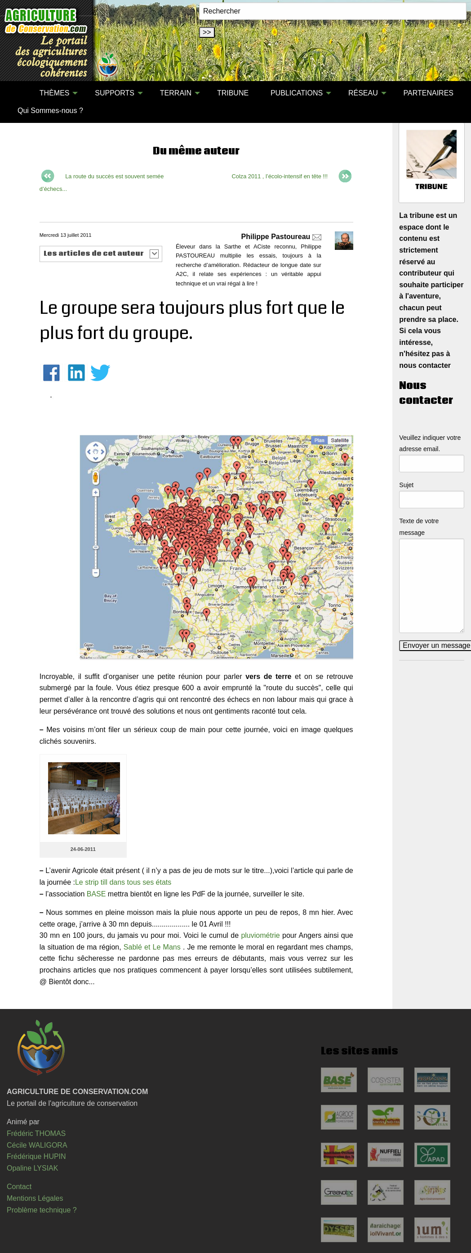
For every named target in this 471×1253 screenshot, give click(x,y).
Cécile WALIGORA (37, 1145)
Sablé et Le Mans (152, 947)
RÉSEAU (363, 93)
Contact (19, 1186)
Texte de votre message (419, 526)
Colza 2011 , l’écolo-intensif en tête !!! (280, 175)
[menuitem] (17, 93)
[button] (101, 254)
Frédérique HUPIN (36, 1156)
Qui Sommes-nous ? (50, 110)
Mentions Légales (35, 1198)
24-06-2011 (83, 849)
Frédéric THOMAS (36, 1133)
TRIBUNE (233, 93)
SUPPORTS (114, 93)
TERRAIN (175, 93)
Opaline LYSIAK (32, 1168)
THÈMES (55, 93)
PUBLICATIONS (297, 93)
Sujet (406, 485)
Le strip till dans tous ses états (123, 882)
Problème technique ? (42, 1210)
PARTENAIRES (428, 93)
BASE (96, 894)
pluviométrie (260, 935)
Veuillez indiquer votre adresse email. (430, 443)
